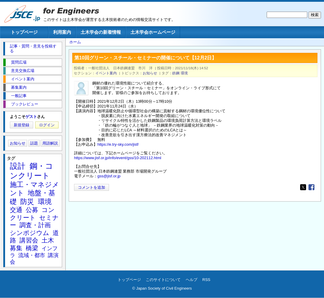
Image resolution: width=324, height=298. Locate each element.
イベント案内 (106, 73)
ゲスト (31, 116)
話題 (34, 143)
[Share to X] (303, 187)
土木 (48, 240)
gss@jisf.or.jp (109, 176)
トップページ (24, 32)
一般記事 (19, 95)
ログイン (47, 125)
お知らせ (150, 73)
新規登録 (21, 125)
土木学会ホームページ (152, 32)
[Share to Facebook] (311, 187)
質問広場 (19, 62)
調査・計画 (35, 225)
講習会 (28, 240)
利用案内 (62, 32)
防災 (27, 201)
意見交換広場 (22, 70)
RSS (206, 279)
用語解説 (50, 143)
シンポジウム (29, 232)
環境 (184, 73)
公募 (32, 209)
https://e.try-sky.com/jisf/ (118, 144)
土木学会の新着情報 (101, 32)
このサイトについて (163, 279)
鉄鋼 (175, 73)
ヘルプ (191, 279)
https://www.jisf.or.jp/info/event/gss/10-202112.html (117, 158)
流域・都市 (31, 255)
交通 (16, 209)
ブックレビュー (24, 104)
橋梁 (32, 248)
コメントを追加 (91, 187)
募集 (16, 248)
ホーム (75, 42)
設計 (17, 166)
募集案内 (19, 87)
